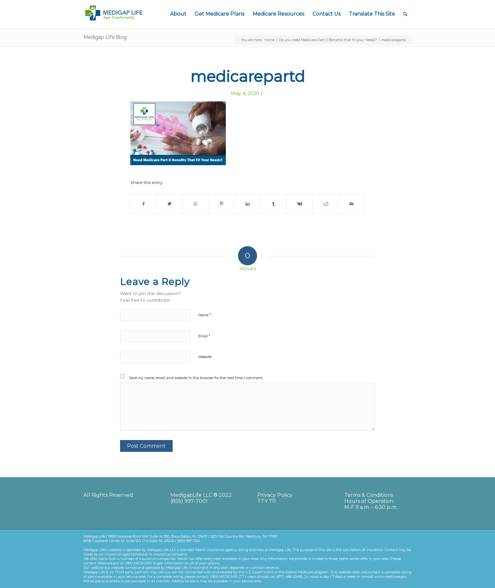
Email (204, 335)
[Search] (405, 14)
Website (205, 357)
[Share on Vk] (299, 204)
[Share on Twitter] (170, 204)
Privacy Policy (274, 495)
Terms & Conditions (368, 495)
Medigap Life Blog (105, 37)
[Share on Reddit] (326, 204)
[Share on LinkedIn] (248, 204)
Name (204, 314)
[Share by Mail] (351, 204)
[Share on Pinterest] (222, 204)
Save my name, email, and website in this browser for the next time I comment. (196, 378)
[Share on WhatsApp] (196, 204)
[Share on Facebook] (144, 204)
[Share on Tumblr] (274, 204)
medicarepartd (247, 76)
